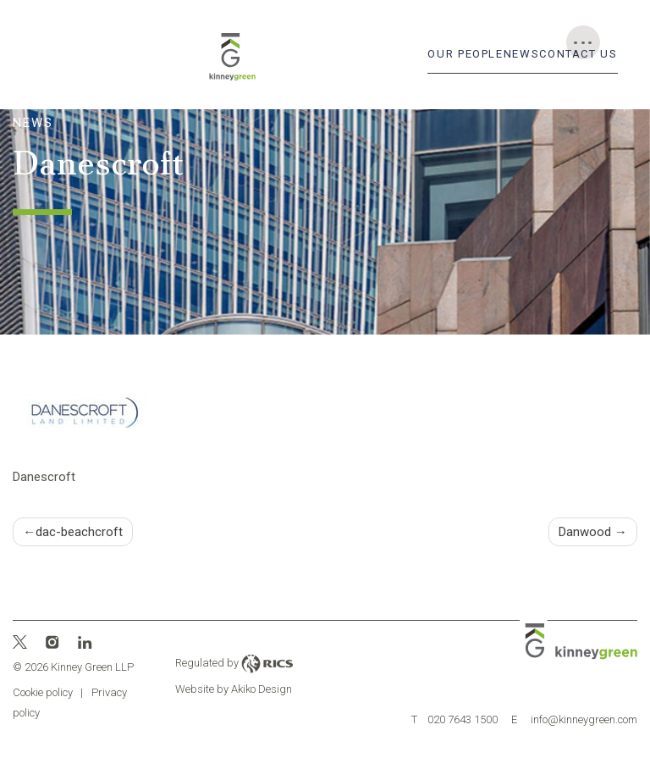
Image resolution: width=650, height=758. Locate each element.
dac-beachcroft (79, 531)
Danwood (585, 531)
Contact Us (578, 53)
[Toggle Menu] (583, 42)
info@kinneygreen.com (574, 719)
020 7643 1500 (455, 719)
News (522, 53)
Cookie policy (43, 692)
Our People (465, 53)
